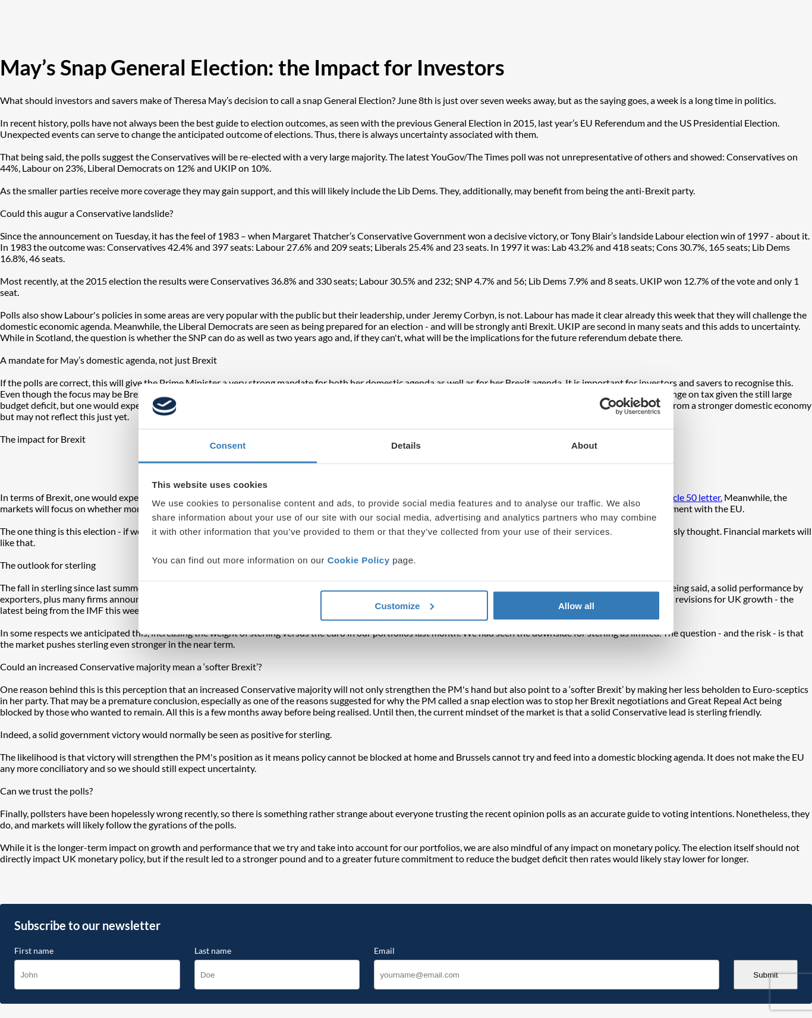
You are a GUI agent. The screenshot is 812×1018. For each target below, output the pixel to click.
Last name (212, 951)
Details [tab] (406, 445)
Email (384, 951)
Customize (405, 605)
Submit (765, 974)
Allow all (576, 605)
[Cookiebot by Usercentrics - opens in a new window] (608, 406)
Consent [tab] (228, 445)
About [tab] (584, 445)
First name (33, 951)
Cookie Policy (359, 560)
